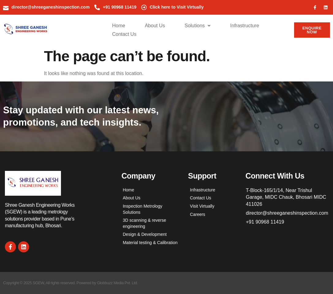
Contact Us (124, 34)
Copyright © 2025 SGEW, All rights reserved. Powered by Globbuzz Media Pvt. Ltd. (70, 283)
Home (118, 25)
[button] (197, 25)
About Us (155, 25)
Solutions (197, 25)
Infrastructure (244, 25)
